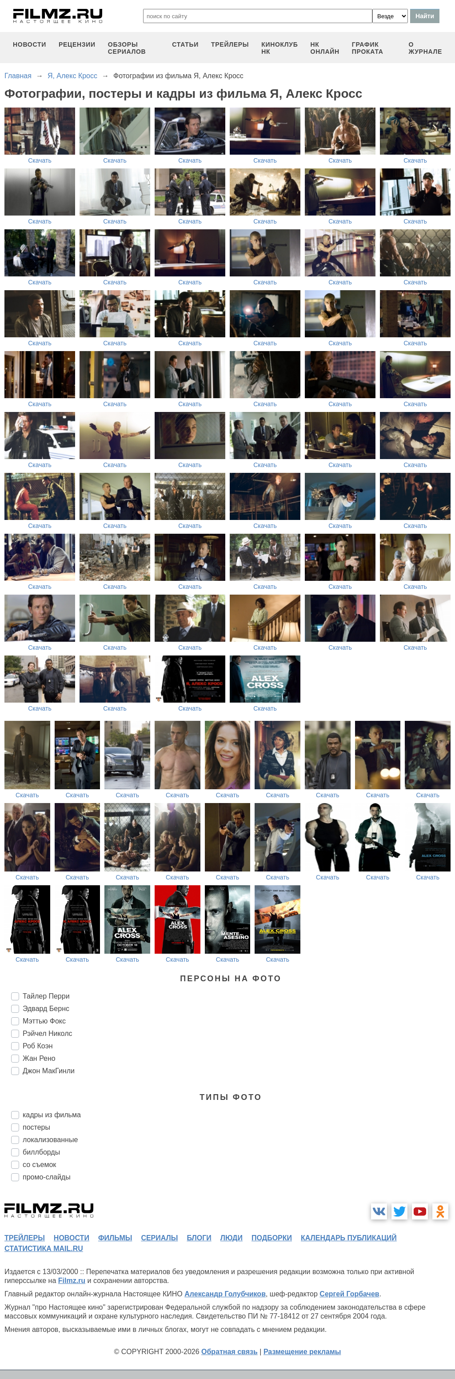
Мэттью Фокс (44, 1021)
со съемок (39, 1164)
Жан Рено (39, 1058)
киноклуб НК (279, 48)
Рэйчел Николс (47, 1033)
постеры (36, 1127)
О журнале (425, 48)
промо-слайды (47, 1177)
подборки (271, 1238)
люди (231, 1238)
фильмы (115, 1238)
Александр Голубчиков (225, 1294)
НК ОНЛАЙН (325, 48)
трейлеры (230, 44)
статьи (185, 44)
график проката (367, 48)
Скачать (40, 160)
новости (29, 44)
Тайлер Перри (46, 996)
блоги (199, 1238)
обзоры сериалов (127, 48)
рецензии (77, 44)
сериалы (159, 1238)
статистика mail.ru (43, 1248)
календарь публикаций (349, 1238)
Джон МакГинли (49, 1071)
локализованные (50, 1139)
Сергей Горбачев (349, 1294)
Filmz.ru (71, 1280)
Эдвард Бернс (46, 1008)
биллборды (41, 1152)
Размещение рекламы (302, 1351)
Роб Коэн (38, 1046)
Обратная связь (229, 1351)
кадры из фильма (52, 1115)
